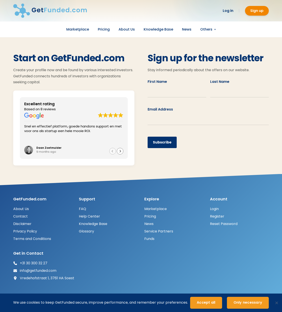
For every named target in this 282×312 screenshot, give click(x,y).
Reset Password (223, 223)
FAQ (82, 208)
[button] (120, 151)
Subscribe (162, 142)
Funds (149, 238)
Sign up (256, 10)
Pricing (104, 29)
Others (206, 29)
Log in (228, 10)
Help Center (89, 216)
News (186, 29)
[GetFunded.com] (53, 11)
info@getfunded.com (38, 270)
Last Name (219, 81)
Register (217, 216)
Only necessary (248, 302)
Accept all (206, 302)
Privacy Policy (25, 231)
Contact (20, 216)
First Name (157, 81)
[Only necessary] (276, 303)
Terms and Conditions (32, 238)
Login (214, 208)
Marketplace (77, 29)
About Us (127, 29)
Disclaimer (22, 223)
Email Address (160, 109)
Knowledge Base (158, 29)
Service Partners (158, 231)
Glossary (86, 231)
